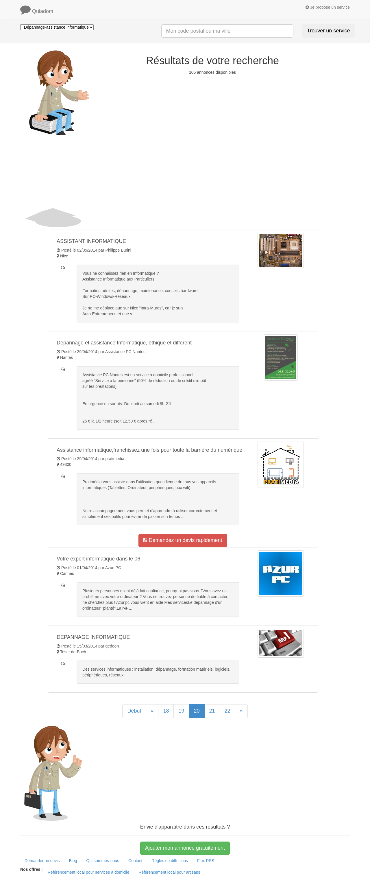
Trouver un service (328, 31)
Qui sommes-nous (102, 860)
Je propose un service (328, 7)
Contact (135, 860)
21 (212, 711)
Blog (73, 860)
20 (197, 711)
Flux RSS (205, 860)
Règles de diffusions (169, 860)
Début (134, 711)
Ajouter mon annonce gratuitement (185, 848)
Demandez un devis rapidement (182, 540)
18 (166, 711)
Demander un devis (42, 860)
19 (181, 711)
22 (227, 711)
